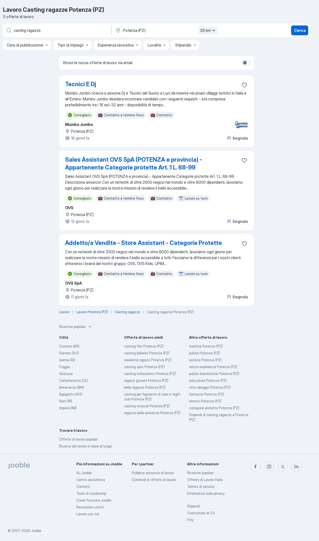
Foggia (64, 367)
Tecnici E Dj (80, 84)
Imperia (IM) (68, 408)
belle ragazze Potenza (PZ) (145, 387)
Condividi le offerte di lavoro (154, 480)
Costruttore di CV (201, 513)
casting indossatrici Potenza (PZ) (150, 374)
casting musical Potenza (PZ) (147, 406)
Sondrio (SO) (69, 353)
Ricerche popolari (200, 473)
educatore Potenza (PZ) (208, 380)
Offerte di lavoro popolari (78, 439)
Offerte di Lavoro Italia (205, 480)
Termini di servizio (200, 486)
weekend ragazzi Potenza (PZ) (147, 360)
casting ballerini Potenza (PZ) (147, 353)
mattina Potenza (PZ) (206, 346)
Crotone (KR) (69, 346)
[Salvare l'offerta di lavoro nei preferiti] (244, 85)
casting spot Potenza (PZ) (144, 367)
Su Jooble (84, 473)
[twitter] (283, 466)
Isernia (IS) (67, 360)
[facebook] (255, 466)
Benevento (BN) (71, 387)
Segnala (237, 138)
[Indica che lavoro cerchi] (57, 30)
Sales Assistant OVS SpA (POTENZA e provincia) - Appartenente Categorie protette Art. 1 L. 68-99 (133, 163)
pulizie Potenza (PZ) (204, 353)
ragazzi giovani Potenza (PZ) (146, 380)
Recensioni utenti (90, 507)
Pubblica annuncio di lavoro (153, 473)
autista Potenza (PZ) (205, 360)
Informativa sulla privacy (206, 493)
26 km (208, 30)
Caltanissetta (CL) (73, 380)
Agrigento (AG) (70, 394)
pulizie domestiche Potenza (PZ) (214, 374)
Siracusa (66, 374)
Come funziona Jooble (93, 500)
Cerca (300, 30)
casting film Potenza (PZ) (144, 346)
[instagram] (269, 466)
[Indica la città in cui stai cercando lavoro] (166, 30)
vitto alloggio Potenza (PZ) (210, 387)
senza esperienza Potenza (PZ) (213, 367)
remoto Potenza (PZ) (205, 401)
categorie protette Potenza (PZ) (214, 408)
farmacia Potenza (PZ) (206, 394)
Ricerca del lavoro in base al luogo (85, 446)
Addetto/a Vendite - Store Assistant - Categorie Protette (143, 242)
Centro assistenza (90, 480)
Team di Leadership (91, 493)
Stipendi (193, 506)
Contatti (83, 486)
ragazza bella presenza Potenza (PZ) (152, 413)
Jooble (36, 531)
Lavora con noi (87, 514)
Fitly (190, 520)
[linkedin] (296, 466)
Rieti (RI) (65, 401)
